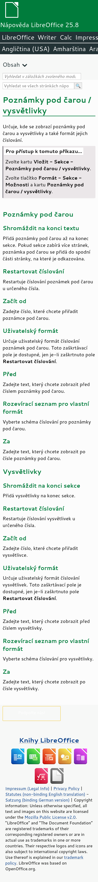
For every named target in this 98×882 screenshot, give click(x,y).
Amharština (69, 48)
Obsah (11, 64)
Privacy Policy (66, 788)
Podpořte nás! (31, 712)
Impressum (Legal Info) (27, 788)
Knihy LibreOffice (49, 740)
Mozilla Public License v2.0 (50, 817)
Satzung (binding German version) (37, 800)
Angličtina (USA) (26, 48)
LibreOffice (18, 37)
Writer (46, 37)
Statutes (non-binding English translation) (45, 794)
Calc (66, 37)
